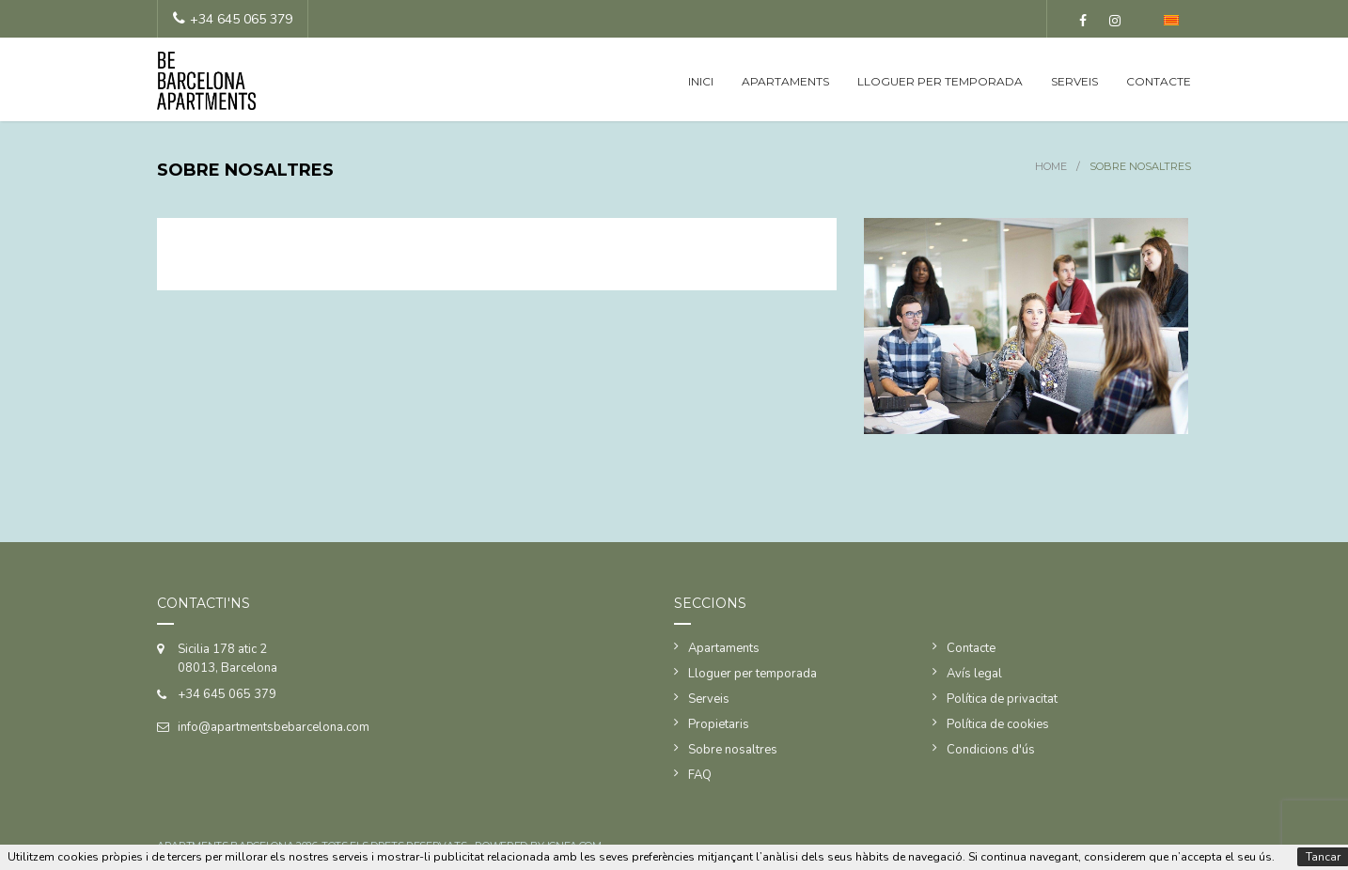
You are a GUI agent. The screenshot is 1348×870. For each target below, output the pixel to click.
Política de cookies (998, 724)
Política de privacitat (1002, 699)
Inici (700, 81)
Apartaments (785, 81)
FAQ (700, 775)
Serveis (1074, 81)
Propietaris (718, 724)
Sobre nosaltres (732, 749)
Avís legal (974, 673)
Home (1051, 166)
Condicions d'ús (991, 749)
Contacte (1158, 81)
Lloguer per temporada (940, 81)
